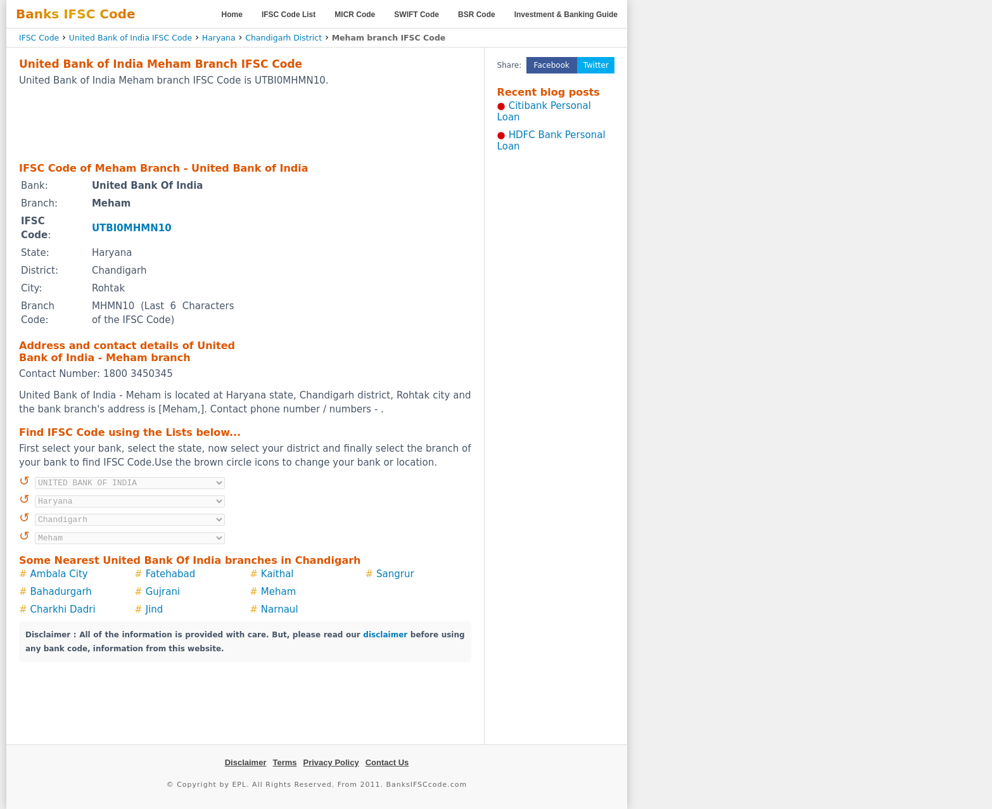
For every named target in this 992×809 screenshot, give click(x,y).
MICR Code (354, 14)
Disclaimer (246, 762)
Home (232, 14)
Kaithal (277, 574)
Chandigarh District (283, 37)
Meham (278, 591)
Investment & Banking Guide (566, 14)
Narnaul (279, 609)
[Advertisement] (245, 123)
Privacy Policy (331, 762)
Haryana (219, 37)
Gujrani (163, 591)
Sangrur (395, 574)
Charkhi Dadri (63, 609)
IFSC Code (39, 37)
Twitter (596, 65)
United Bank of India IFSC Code (130, 37)
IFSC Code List (288, 14)
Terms (284, 762)
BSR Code (476, 14)
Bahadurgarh (61, 591)
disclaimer (385, 634)
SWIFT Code (416, 14)
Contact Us (387, 762)
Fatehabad (171, 574)
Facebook (551, 65)
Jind (154, 609)
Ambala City (59, 574)
